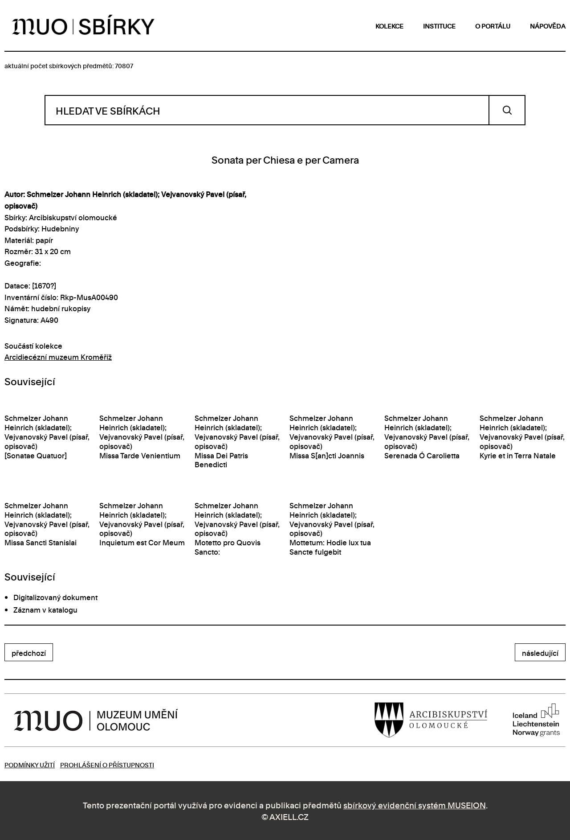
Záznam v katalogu (45, 609)
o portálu (492, 25)
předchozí (29, 653)
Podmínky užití (29, 764)
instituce (439, 25)
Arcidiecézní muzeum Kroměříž (58, 357)
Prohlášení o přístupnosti (107, 764)
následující (540, 653)
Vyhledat (507, 110)
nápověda (548, 25)
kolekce (389, 25)
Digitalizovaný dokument (55, 597)
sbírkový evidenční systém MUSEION (414, 804)
